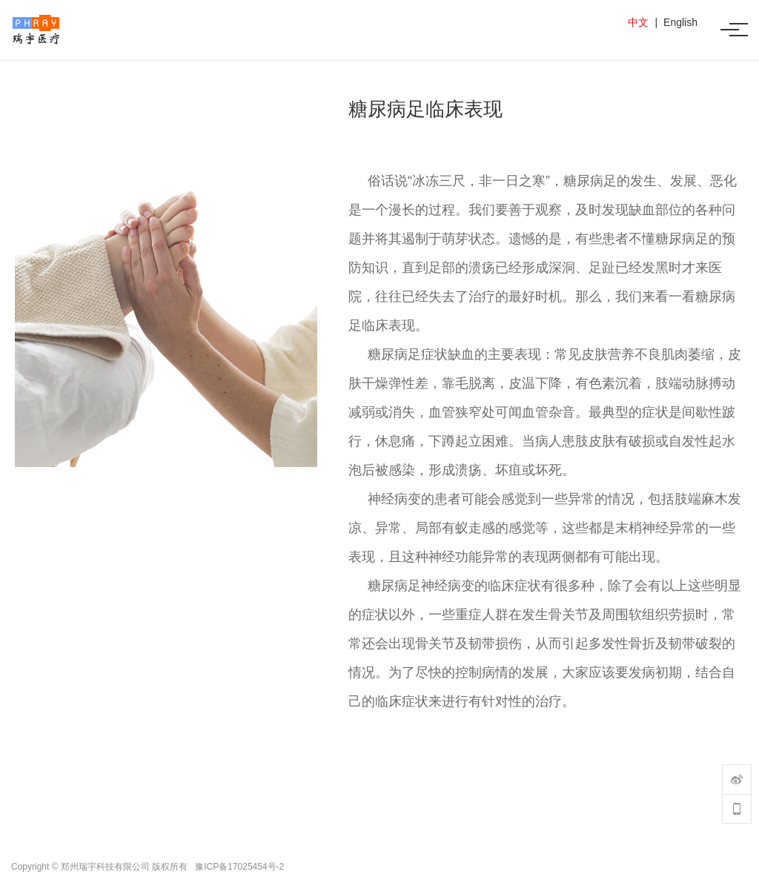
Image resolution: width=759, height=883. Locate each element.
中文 (638, 22)
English (680, 22)
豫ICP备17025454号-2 (239, 866)
